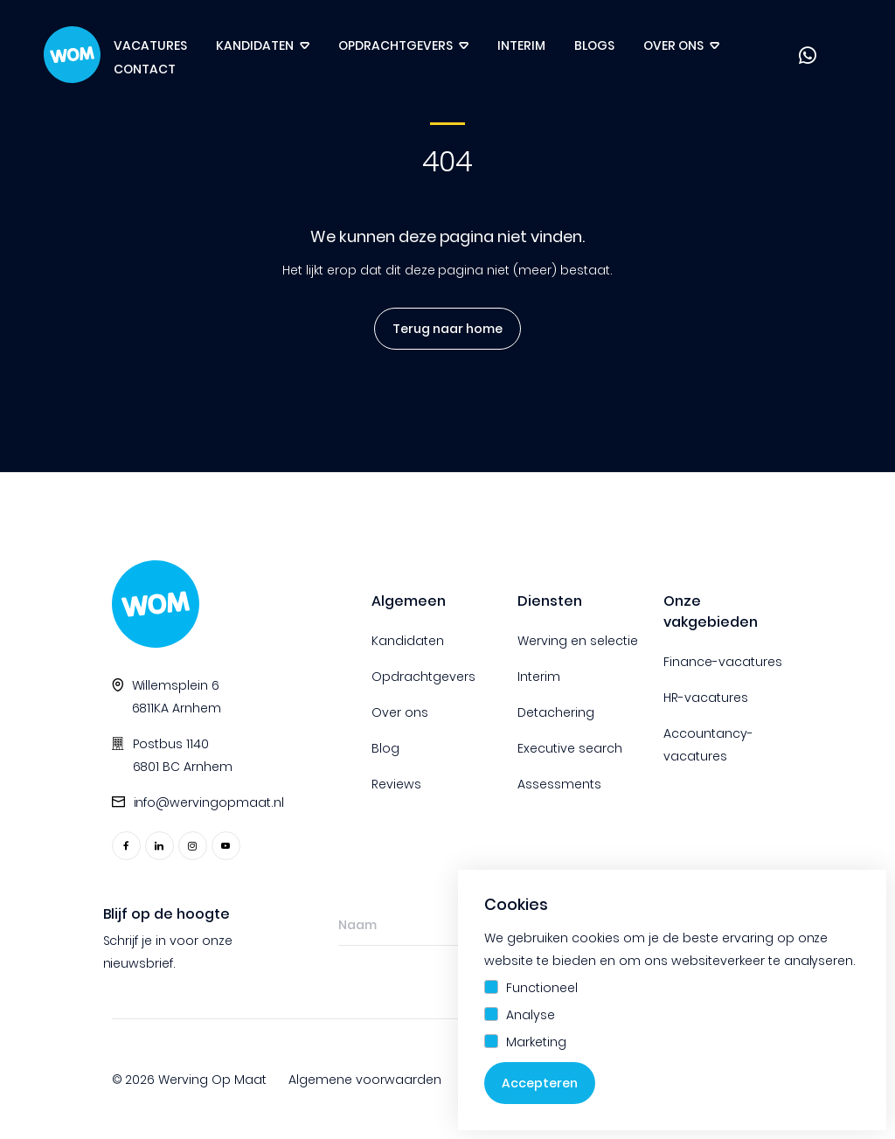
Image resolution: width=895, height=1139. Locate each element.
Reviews (396, 784)
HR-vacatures (705, 697)
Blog (385, 748)
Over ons (673, 45)
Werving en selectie (577, 640)
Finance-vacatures (722, 661)
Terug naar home (447, 328)
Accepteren (540, 1083)
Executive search (569, 748)
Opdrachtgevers (395, 45)
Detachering (555, 712)
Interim (521, 45)
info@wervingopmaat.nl (209, 802)
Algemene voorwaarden (364, 1079)
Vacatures (150, 45)
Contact (145, 69)
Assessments (559, 784)
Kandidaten (255, 45)
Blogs (594, 45)
